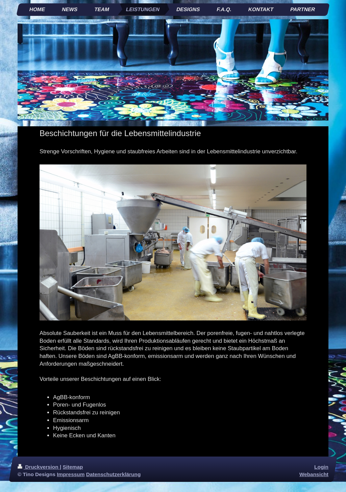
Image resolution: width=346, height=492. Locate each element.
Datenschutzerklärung (113, 474)
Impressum (70, 474)
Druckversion (39, 467)
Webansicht (313, 474)
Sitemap (73, 467)
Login (321, 467)
